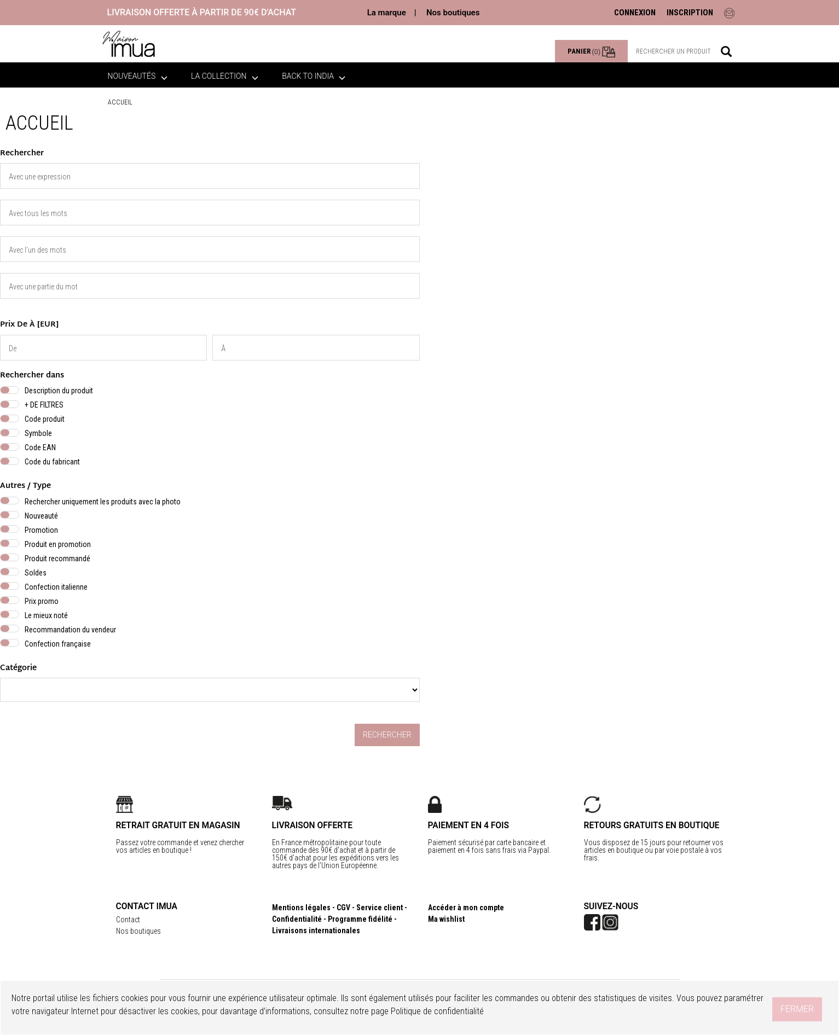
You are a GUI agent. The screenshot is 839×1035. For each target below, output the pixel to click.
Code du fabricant (52, 461)
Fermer (797, 1009)
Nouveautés (137, 76)
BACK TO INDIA (313, 76)
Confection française (58, 643)
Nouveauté (41, 515)
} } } (210, 690)
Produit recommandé (57, 558)
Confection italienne (56, 587)
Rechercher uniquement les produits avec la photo (103, 501)
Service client (379, 907)
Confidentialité (297, 919)
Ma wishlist (446, 919)
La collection (224, 76)
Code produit (45, 419)
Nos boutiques (452, 13)
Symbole (38, 433)
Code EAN (40, 447)
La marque (386, 13)
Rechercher (387, 734)
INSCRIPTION (690, 13)
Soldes (36, 572)
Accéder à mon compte (466, 907)
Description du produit (59, 390)
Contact (128, 919)
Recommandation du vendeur (70, 629)
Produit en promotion (58, 544)
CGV (343, 907)
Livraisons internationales (316, 930)
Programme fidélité (360, 919)
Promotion (41, 530)
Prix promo (42, 601)
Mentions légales (301, 907)
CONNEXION (635, 13)
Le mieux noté (46, 615)
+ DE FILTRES (44, 404)
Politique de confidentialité (437, 1011)
